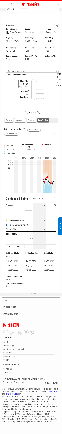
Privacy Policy (19, 387)
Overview (9, 125)
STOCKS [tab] (4, 305)
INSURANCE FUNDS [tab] (9, 318)
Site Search (11, 4)
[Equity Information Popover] (57, 15)
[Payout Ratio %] (24, 251)
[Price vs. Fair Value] (24, 134)
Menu (5, 4)
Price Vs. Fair (43, 125)
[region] (31, 231)
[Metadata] (57, 76)
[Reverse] (51, 202)
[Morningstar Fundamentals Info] (57, 30)
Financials (31, 125)
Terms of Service (11, 398)
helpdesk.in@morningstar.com (16, 426)
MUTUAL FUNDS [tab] (8, 312)
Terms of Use (7, 387)
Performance (20, 125)
